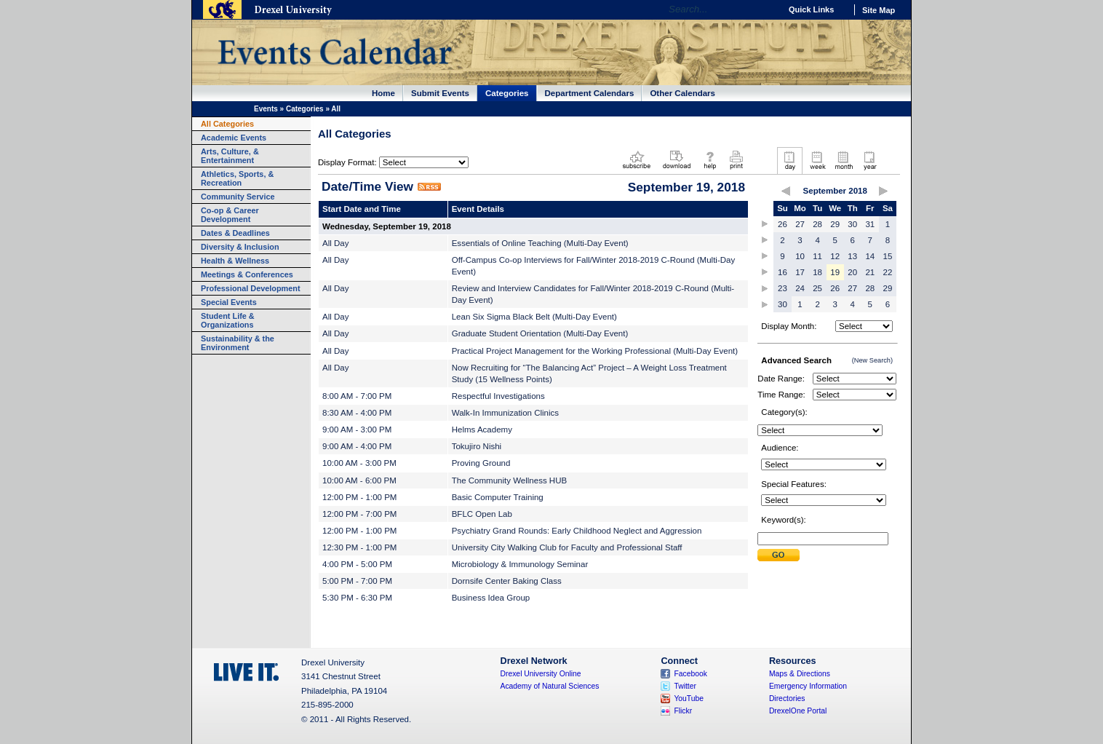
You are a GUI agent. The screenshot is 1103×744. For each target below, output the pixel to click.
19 (835, 272)
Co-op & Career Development (230, 214)
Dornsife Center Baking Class (507, 581)
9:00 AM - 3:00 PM (356, 429)
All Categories (227, 123)
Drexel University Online (541, 674)
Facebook (690, 674)
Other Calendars (682, 93)
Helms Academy (482, 429)
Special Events (229, 302)
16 (782, 272)
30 (852, 224)
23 (782, 288)
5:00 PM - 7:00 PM (357, 581)
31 (870, 224)
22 (888, 272)
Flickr (683, 711)
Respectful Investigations (498, 396)
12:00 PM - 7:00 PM (359, 514)
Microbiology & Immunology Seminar (520, 564)
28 (817, 224)
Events (266, 109)
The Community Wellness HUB (510, 480)
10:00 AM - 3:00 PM (359, 463)
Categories (507, 93)
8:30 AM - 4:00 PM (356, 412)
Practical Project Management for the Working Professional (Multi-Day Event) (595, 351)
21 (870, 272)
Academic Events (233, 137)
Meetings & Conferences (247, 274)
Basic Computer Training (497, 497)
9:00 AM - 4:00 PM (356, 446)
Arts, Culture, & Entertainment (230, 156)
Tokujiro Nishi (476, 446)
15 (888, 256)
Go (765, 9)
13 (852, 256)
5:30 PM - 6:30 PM (357, 597)
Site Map (878, 10)
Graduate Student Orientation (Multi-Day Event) (540, 333)
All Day (335, 243)
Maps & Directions (799, 674)
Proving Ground (481, 463)
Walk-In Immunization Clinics (505, 412)
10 (800, 256)
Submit (778, 555)
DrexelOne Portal (798, 711)
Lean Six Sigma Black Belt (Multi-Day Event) (534, 316)
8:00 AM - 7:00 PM (356, 396)
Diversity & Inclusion (240, 246)
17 (800, 272)
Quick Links (811, 9)
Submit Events (440, 93)
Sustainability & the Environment (237, 343)
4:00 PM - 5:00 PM (357, 564)
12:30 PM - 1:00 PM (359, 547)
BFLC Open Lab (482, 514)
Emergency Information (808, 686)
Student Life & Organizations (228, 320)
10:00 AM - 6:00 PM (359, 480)
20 (852, 272)
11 (817, 256)
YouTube (689, 698)
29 (835, 224)
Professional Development (250, 288)
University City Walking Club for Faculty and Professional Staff (567, 547)
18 (817, 272)
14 (870, 256)
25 (817, 288)
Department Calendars (589, 93)
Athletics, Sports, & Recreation (237, 178)
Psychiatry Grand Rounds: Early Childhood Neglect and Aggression (577, 530)
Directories (787, 698)
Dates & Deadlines (235, 233)
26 (782, 224)
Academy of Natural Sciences (550, 686)
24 (800, 288)
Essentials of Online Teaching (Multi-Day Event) (540, 243)
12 (835, 256)
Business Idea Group (491, 597)
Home (383, 93)
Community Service (238, 196)
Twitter (685, 686)
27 (800, 224)
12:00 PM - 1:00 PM (359, 497)
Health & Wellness (235, 260)
